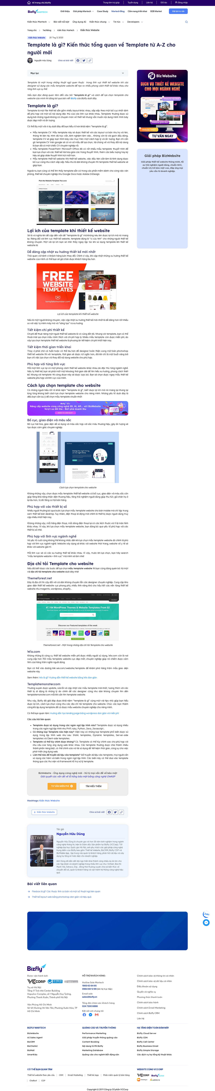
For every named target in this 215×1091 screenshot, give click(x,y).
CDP (43, 1080)
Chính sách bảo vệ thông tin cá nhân (155, 975)
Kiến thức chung (97, 21)
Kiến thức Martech (37, 21)
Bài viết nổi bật (61, 21)
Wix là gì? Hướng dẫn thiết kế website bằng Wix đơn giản (68, 677)
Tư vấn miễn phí (60, 786)
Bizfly (73, 98)
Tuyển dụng (133, 2)
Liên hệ (149, 2)
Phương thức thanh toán (149, 997)
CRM (61, 1075)
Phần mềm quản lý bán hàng (116, 1075)
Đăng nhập (181, 2)
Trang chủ (31, 30)
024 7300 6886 (90, 1006)
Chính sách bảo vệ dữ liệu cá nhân (154, 981)
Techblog (47, 30)
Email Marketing (75, 1075)
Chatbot (33, 1080)
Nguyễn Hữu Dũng (39, 60)
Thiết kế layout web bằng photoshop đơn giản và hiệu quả (61, 896)
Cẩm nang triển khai (137, 11)
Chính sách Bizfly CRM (148, 1013)
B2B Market (156, 11)
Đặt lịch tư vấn (178, 11)
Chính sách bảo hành (147, 1002)
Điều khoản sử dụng (147, 986)
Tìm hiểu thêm (93, 786)
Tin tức (116, 21)
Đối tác (164, 2)
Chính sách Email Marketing (151, 1007)
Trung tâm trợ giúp (111, 2)
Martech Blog (118, 11)
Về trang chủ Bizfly (39, 3)
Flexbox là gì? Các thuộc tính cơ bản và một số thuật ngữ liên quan (66, 891)
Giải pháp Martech (83, 11)
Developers (133, 21)
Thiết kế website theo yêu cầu (41, 1075)
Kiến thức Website (36, 37)
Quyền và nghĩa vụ (146, 991)
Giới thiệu (65, 11)
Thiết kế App (93, 1075)
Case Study (102, 11)
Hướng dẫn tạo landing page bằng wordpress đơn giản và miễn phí (84, 713)
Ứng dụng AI (79, 21)
